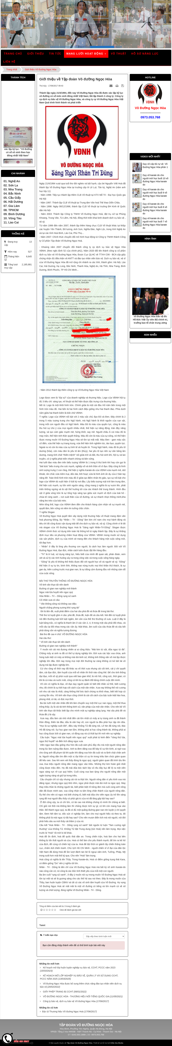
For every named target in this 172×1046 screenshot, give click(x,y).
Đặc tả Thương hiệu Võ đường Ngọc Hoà (63, 1011)
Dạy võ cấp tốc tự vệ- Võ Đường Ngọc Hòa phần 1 (155, 165)
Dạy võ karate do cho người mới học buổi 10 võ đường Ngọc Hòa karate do (155, 180)
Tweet (42, 925)
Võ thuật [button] (118, 53)
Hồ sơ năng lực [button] (145, 53)
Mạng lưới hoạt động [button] (86, 54)
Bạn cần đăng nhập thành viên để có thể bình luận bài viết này (74, 945)
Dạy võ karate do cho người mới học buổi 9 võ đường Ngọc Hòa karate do (155, 194)
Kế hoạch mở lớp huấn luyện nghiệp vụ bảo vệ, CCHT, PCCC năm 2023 (79, 967)
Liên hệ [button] (9, 61)
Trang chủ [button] (13, 53)
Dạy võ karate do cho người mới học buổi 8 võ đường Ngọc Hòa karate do (155, 209)
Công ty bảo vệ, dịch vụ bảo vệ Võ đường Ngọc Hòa (69, 1001)
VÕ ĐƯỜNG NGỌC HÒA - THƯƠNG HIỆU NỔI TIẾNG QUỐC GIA (76, 996)
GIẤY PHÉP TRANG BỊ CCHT (58, 991)
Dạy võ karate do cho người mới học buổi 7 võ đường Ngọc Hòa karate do (155, 223)
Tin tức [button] (55, 53)
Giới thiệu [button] (35, 53)
